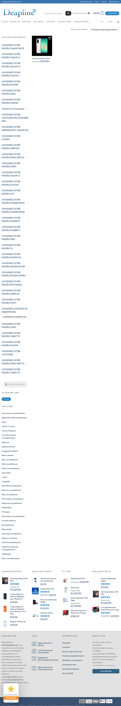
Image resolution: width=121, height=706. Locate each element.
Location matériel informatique (45, 651)
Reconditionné (65, 22)
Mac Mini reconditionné (11, 486)
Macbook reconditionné (12, 503)
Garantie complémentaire (73, 656)
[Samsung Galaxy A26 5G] (42, 46)
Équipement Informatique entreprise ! (48, 659)
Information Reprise (70, 669)
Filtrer (6, 399)
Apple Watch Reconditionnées (14, 417)
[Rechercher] (68, 13)
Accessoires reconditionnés (13, 413)
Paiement (66, 643)
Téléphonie (26, 22)
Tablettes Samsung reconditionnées (10, 548)
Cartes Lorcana (8, 426)
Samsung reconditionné (11, 534)
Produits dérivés (82, 22)
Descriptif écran (69, 664)
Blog (97, 2)
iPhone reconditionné (11, 468)
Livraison (66, 647)
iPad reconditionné (10, 464)
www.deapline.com (10, 645)
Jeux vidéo (51, 22)
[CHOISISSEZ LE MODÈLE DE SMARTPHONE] (15, 317)
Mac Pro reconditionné (11, 490)
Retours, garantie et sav (72, 651)
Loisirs (4, 477)
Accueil (5, 22)
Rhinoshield (6, 529)
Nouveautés (15, 22)
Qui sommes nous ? (86, 2)
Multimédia (39, 22)
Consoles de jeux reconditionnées (9, 436)
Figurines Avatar (8, 446)
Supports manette (9, 538)
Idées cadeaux (8, 455)
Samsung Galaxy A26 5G (41, 58)
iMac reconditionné (10, 460)
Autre (4, 422)
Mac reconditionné (9, 494)
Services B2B (67, 673)
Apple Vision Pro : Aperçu (45, 644)
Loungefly (6, 481)
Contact (104, 2)
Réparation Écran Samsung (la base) (45, 668)
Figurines (5, 442)
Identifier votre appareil (72, 660)
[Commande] (104, 29)
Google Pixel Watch (10, 451)
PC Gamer (6, 512)
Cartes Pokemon (9, 431)
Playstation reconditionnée (13, 516)
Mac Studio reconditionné (12, 499)
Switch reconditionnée (11, 542)
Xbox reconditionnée (10, 558)
